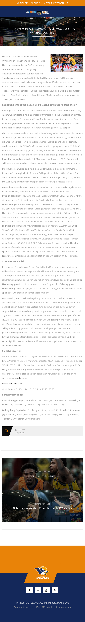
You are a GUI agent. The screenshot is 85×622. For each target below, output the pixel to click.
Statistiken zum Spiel (12, 383)
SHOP (35, 3)
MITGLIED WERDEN (53, 3)
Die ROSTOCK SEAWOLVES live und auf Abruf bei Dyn (42, 602)
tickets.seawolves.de (16, 378)
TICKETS (22, 3)
